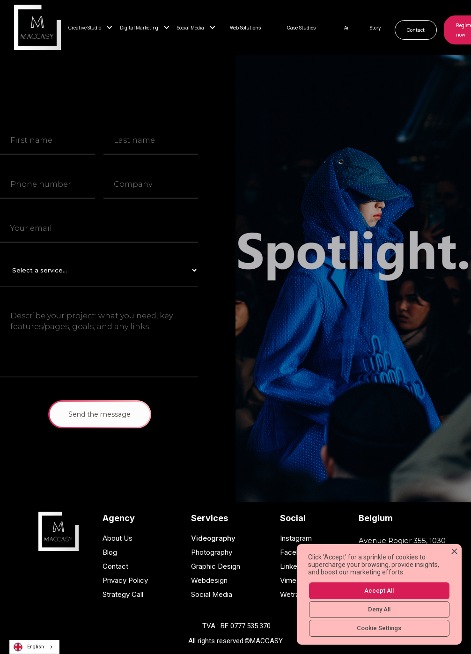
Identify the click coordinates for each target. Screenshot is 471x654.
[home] (37, 27)
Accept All (379, 590)
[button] (94, 28)
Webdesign (209, 580)
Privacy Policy (125, 580)
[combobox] (34, 647)
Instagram (296, 538)
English (29, 647)
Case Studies (301, 27)
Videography (213, 538)
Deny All (379, 609)
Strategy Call (123, 594)
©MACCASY (263, 641)
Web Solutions (245, 27)
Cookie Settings (379, 628)
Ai (346, 27)
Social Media (211, 594)
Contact (416, 30)
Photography (211, 552)
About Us (117, 538)
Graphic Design (215, 566)
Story (375, 27)
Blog (110, 552)
